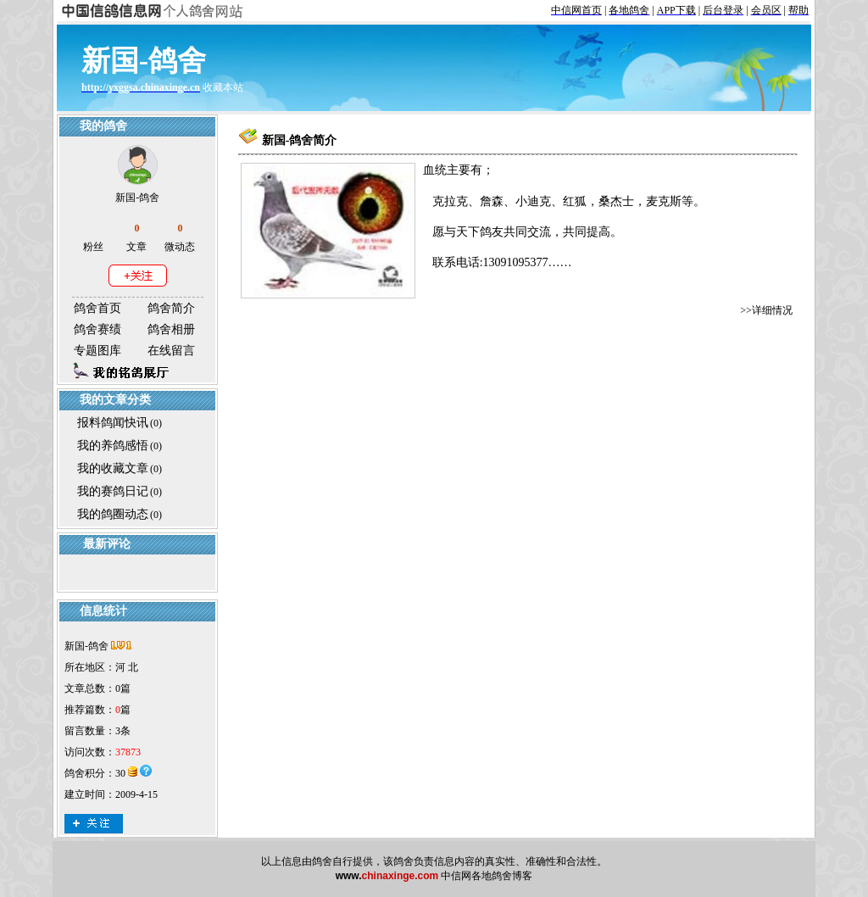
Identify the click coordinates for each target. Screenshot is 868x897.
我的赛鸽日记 (112, 491)
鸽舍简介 (171, 308)
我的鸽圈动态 (112, 514)
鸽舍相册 (171, 329)
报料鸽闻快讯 (112, 422)
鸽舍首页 (97, 308)
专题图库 (97, 350)
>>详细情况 (766, 310)
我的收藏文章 (112, 468)
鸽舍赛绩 (97, 329)
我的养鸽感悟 (112, 445)
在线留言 (171, 350)
